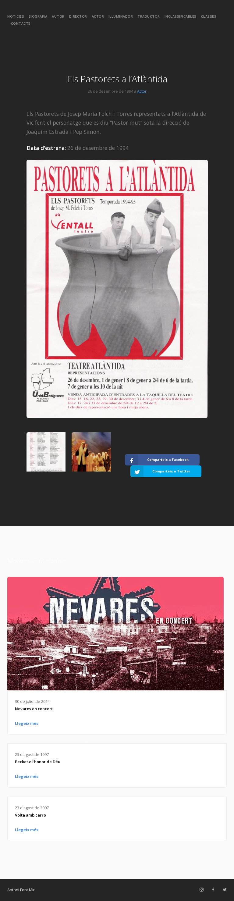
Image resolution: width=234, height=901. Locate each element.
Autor (58, 16)
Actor (98, 16)
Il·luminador (120, 16)
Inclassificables (181, 16)
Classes (209, 16)
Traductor (148, 16)
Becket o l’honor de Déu (37, 761)
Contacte (20, 23)
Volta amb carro (30, 815)
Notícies (15, 16)
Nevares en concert (34, 708)
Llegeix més (26, 723)
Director (78, 16)
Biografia (38, 16)
